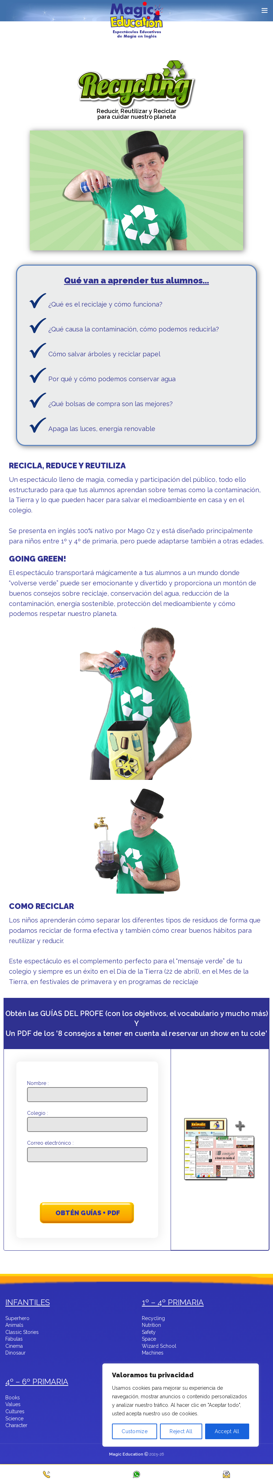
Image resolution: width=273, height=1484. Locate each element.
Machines (153, 1353)
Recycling (153, 1318)
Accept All (227, 1431)
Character (16, 1426)
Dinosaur (15, 1353)
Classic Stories (22, 1332)
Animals (14, 1325)
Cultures (15, 1412)
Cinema (14, 1346)
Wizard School (159, 1346)
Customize (135, 1431)
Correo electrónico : (87, 1148)
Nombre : (87, 1088)
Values (13, 1405)
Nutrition (151, 1325)
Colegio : (87, 1118)
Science (14, 1419)
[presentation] (87, 1183)
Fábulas (14, 1339)
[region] (180, 1416)
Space (149, 1339)
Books (12, 1398)
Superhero (17, 1318)
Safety (149, 1332)
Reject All (181, 1431)
